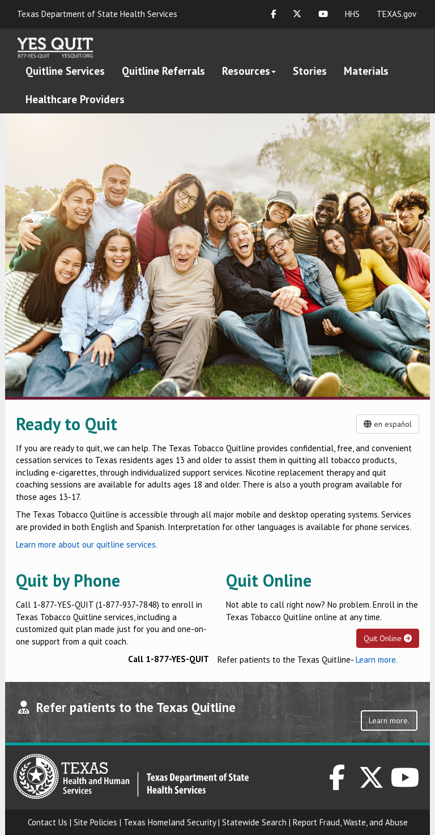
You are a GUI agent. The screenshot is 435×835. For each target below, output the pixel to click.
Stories (310, 71)
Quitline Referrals (163, 71)
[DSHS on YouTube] (405, 783)
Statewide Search (254, 822)
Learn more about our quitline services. (86, 544)
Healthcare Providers (75, 99)
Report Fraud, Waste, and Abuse (350, 822)
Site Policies (95, 822)
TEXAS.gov (396, 14)
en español (388, 424)
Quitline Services (65, 71)
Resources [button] (249, 71)
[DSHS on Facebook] (337, 783)
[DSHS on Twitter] (371, 783)
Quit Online (388, 638)
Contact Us (47, 822)
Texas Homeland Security (169, 822)
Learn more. (377, 659)
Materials (366, 71)
